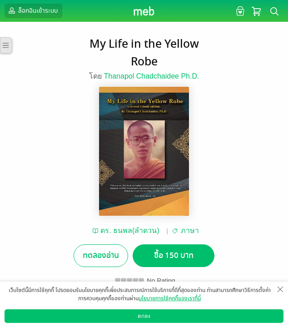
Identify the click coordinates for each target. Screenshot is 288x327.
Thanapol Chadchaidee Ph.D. (151, 76)
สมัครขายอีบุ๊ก (191, 320)
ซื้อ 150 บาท (174, 255)
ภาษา (190, 230)
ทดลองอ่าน (101, 255)
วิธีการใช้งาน (234, 320)
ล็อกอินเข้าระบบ (32, 10)
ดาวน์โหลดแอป (55, 320)
